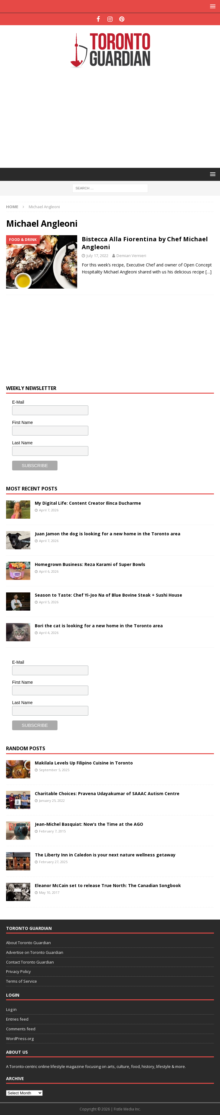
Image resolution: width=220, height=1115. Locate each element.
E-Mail (18, 402)
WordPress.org (20, 1038)
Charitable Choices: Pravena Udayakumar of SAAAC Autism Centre (107, 793)
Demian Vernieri (131, 255)
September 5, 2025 (54, 770)
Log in (11, 1009)
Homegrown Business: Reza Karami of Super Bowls (90, 564)
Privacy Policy (18, 971)
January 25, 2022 (52, 800)
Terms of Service (21, 981)
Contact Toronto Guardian (30, 962)
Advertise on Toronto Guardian (34, 952)
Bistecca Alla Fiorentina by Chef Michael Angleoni (145, 243)
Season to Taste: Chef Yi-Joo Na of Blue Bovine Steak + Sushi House (108, 595)
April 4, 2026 (48, 632)
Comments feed (20, 1029)
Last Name (22, 442)
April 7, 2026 (48, 510)
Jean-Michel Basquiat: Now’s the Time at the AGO (89, 824)
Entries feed (17, 1019)
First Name (22, 422)
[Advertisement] (113, 117)
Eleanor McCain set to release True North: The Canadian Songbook (108, 885)
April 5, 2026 (48, 602)
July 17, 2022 (97, 255)
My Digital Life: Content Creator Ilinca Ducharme (88, 503)
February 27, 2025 (53, 861)
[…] (208, 272)
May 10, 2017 (49, 892)
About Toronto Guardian (28, 942)
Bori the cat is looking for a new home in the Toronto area (99, 626)
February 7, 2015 (52, 831)
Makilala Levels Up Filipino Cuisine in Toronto (84, 763)
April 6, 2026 (48, 571)
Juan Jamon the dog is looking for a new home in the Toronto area (107, 534)
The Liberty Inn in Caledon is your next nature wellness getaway (105, 855)
